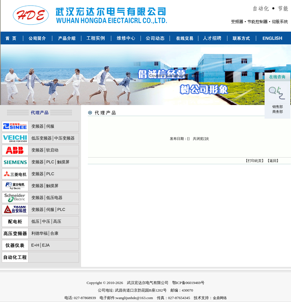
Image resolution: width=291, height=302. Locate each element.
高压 (57, 221)
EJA (46, 245)
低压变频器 (41, 138)
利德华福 (39, 233)
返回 (273, 161)
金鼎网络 (220, 298)
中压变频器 (64, 138)
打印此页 (255, 161)
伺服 (50, 126)
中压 (46, 221)
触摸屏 (63, 162)
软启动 (52, 150)
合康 (54, 233)
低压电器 (54, 197)
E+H (35, 245)
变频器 (37, 126)
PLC (50, 162)
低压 (35, 221)
